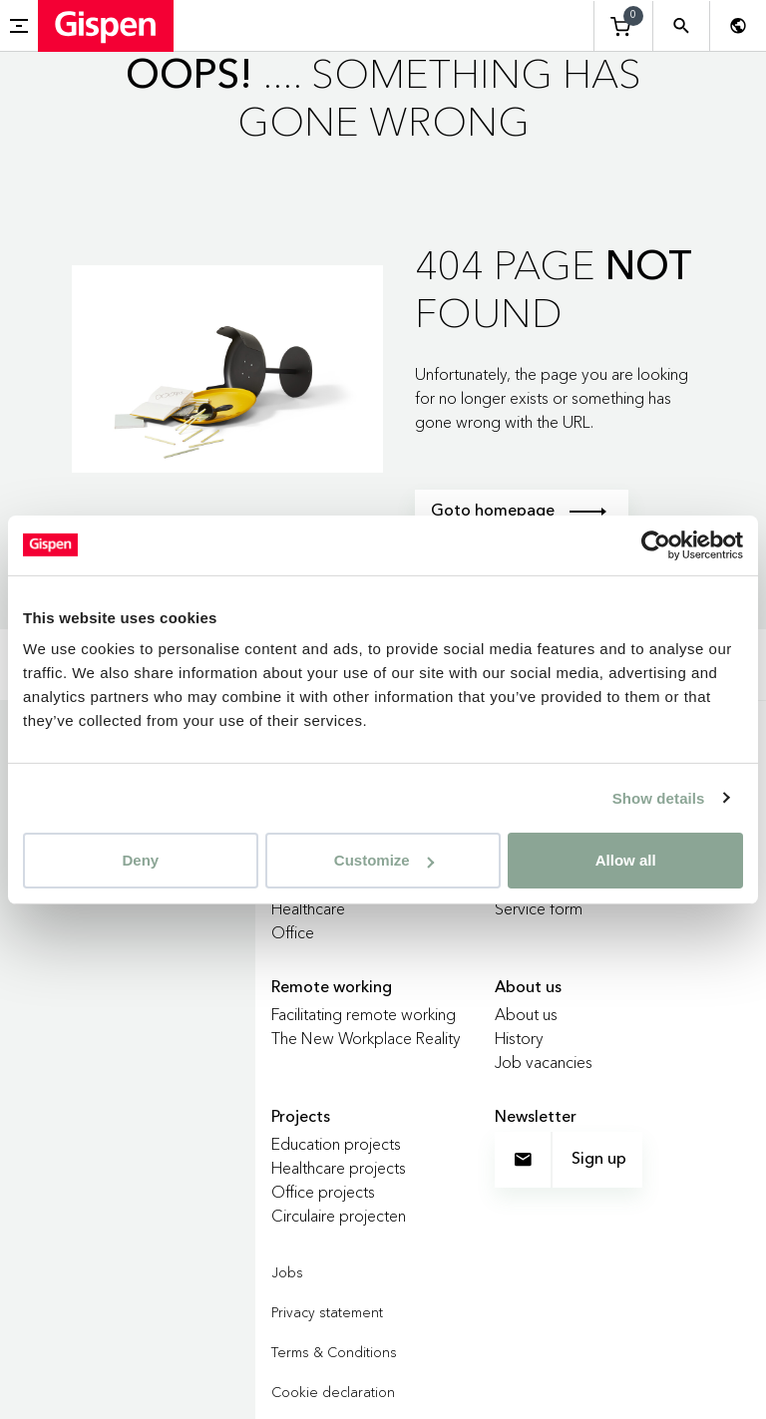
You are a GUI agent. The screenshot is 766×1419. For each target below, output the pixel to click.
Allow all (625, 860)
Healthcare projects (338, 1168)
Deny (140, 860)
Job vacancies (543, 1062)
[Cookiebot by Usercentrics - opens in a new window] (656, 544)
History (519, 1038)
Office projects (323, 1192)
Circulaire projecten (338, 1216)
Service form (538, 908)
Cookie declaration (333, 1392)
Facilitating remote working (363, 1014)
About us (526, 1014)
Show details (658, 797)
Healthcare (308, 908)
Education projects (336, 1144)
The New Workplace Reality (366, 1038)
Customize (384, 860)
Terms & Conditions (334, 1352)
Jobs (287, 1272)
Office (292, 932)
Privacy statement (327, 1312)
